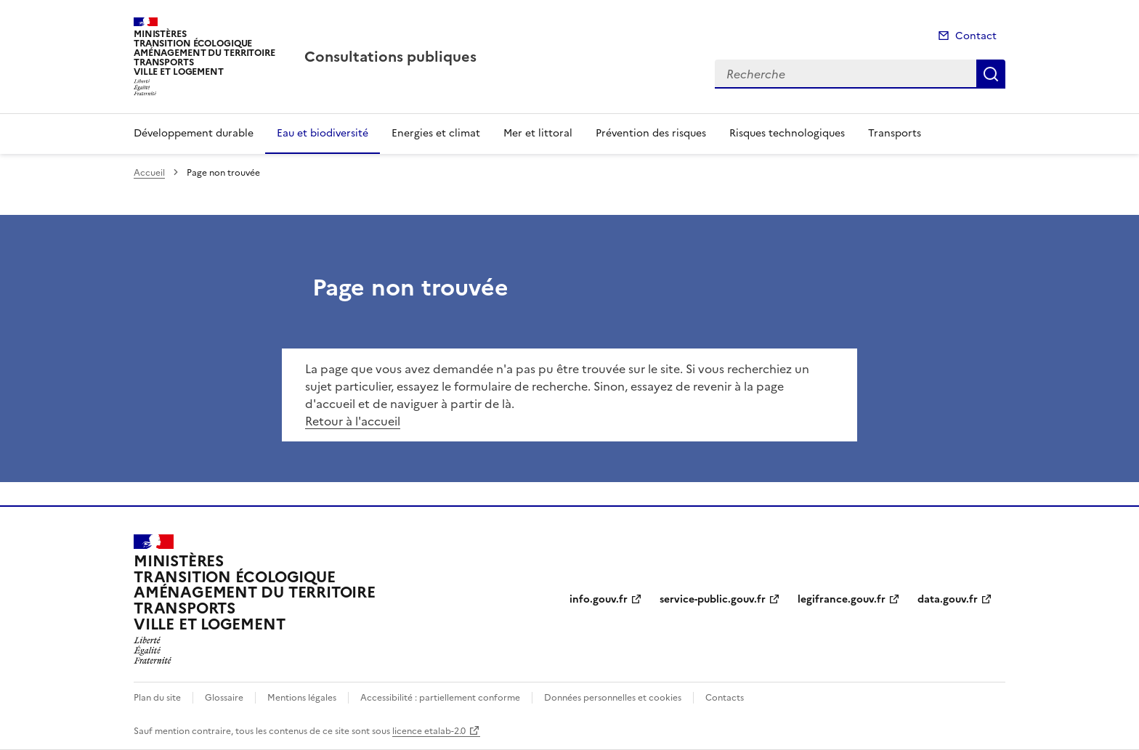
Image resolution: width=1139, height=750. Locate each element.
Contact (976, 36)
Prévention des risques (651, 133)
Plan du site (157, 697)
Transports (894, 133)
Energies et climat (436, 133)
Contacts (724, 697)
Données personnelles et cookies (612, 697)
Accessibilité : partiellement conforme (440, 697)
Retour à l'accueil (352, 421)
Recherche (990, 74)
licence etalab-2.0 (429, 731)
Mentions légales (301, 697)
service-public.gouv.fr (713, 599)
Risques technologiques (787, 133)
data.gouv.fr (947, 599)
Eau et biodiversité (322, 133)
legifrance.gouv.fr (841, 599)
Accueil (149, 172)
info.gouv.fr (599, 599)
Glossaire (224, 697)
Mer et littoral (537, 133)
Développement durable (194, 133)
